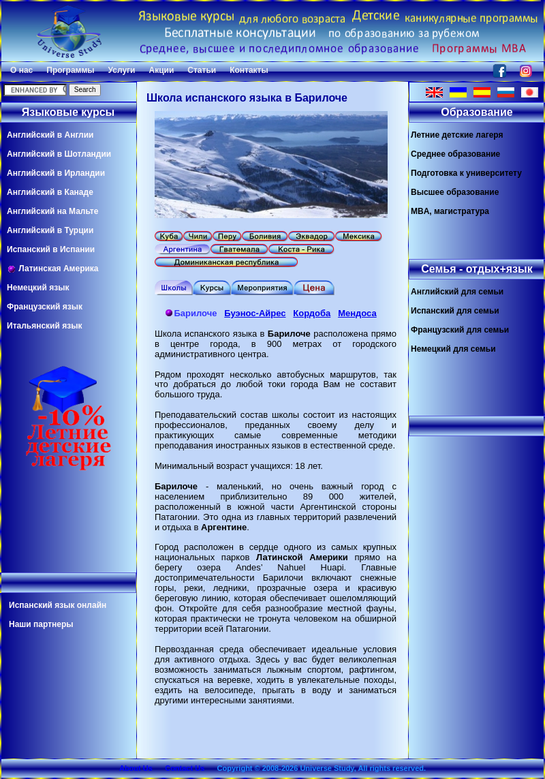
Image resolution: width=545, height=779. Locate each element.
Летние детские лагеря (457, 135)
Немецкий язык (38, 287)
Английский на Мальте (52, 211)
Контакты (249, 70)
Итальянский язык (44, 326)
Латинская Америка (53, 269)
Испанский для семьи (455, 311)
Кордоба (311, 313)
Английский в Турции (50, 230)
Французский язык (44, 306)
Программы (70, 70)
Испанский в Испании (51, 249)
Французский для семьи (460, 330)
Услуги (122, 70)
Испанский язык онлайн (57, 605)
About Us (136, 768)
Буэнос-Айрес (254, 313)
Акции (161, 70)
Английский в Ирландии (56, 173)
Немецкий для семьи (453, 349)
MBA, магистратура (450, 211)
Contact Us (184, 768)
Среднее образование (455, 154)
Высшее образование (455, 192)
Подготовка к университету (466, 173)
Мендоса (357, 313)
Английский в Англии (50, 135)
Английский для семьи (457, 291)
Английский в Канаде (50, 192)
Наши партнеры (41, 624)
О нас (21, 70)
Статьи (201, 70)
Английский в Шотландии (59, 154)
